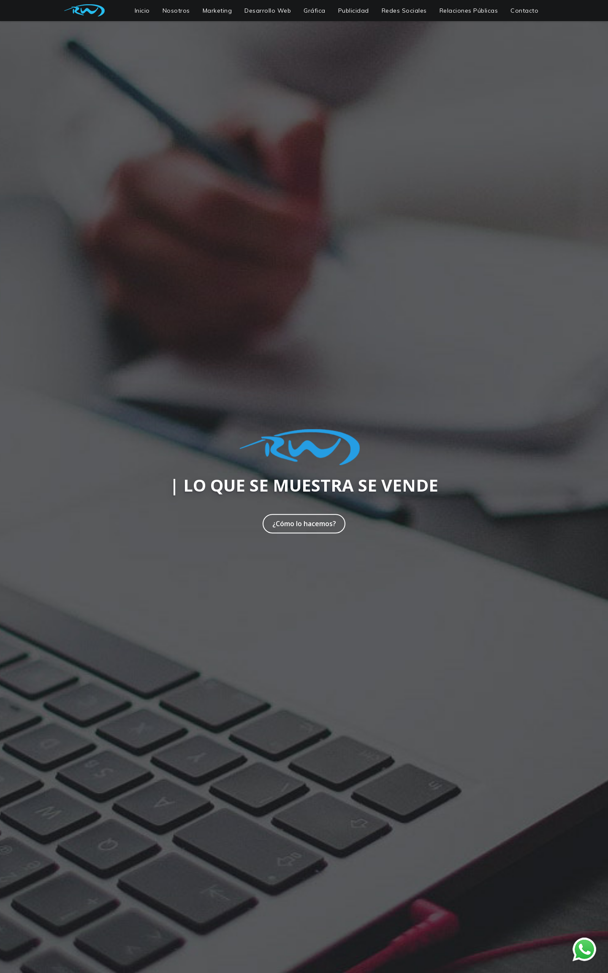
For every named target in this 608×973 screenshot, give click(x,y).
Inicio (142, 10)
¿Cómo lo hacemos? (304, 523)
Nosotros (176, 10)
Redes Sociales (404, 10)
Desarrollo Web (267, 10)
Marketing (217, 10)
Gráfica (315, 10)
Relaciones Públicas (469, 10)
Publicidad (353, 10)
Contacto (524, 10)
